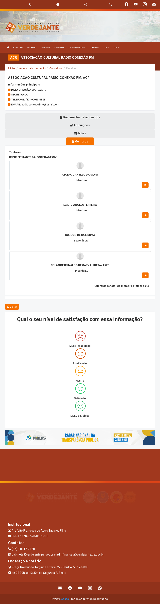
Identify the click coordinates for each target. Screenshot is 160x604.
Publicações (95, 47)
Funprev (116, 47)
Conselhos (55, 68)
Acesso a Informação (32, 68)
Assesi (65, 598)
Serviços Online (59, 47)
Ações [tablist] (80, 133)
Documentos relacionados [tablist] (80, 117)
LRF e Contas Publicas (77, 47)
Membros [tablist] (80, 141)
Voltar (12, 306)
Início (11, 68)
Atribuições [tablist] (80, 125)
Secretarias (45, 47)
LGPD (107, 47)
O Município (32, 47)
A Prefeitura (18, 47)
